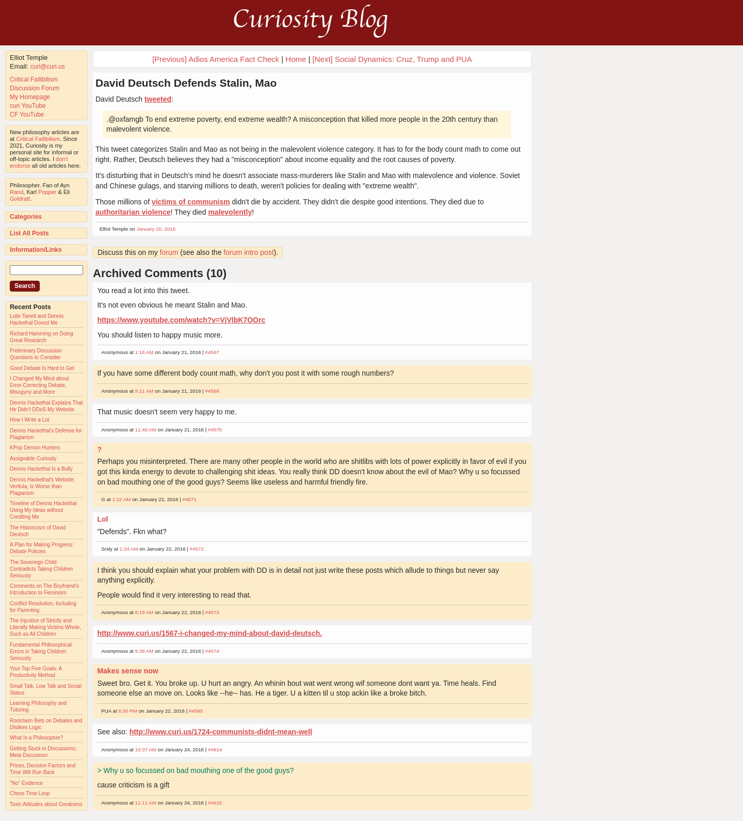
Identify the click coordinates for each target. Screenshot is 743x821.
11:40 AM (145, 429)
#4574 (212, 651)
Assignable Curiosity (33, 458)
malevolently (230, 212)
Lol (102, 519)
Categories (26, 216)
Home (295, 59)
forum (169, 252)
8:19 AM (144, 612)
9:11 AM (144, 391)
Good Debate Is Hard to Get (42, 368)
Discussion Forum (34, 88)
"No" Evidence (26, 783)
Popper (47, 192)
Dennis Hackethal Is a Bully (41, 469)
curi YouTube (28, 105)
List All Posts (29, 233)
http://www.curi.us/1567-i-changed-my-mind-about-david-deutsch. (209, 633)
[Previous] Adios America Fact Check (215, 59)
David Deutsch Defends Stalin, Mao (186, 83)
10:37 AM (145, 749)
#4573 (212, 612)
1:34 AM (129, 549)
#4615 (215, 803)
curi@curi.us (47, 66)
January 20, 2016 (156, 229)
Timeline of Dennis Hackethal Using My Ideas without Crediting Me (43, 510)
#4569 (212, 391)
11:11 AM (145, 803)
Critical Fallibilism (34, 79)
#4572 (197, 549)
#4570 (215, 429)
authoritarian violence (132, 212)
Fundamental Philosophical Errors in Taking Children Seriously (41, 651)
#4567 (212, 352)
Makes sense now (127, 671)
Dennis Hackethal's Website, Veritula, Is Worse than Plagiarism (42, 486)
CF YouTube (27, 114)
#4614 (215, 749)
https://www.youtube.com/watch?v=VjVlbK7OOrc (181, 320)
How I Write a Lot (30, 420)
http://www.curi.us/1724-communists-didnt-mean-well (221, 732)
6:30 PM (127, 711)
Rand (16, 192)
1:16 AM (144, 352)
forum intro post (248, 252)
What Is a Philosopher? (36, 737)
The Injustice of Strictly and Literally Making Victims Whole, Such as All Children (45, 627)
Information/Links (36, 249)
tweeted (157, 99)
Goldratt (20, 199)
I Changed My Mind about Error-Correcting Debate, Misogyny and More (39, 385)
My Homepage (30, 97)
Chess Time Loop (30, 793)
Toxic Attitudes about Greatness (46, 804)
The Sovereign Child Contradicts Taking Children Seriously (41, 568)
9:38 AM (144, 651)
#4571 (189, 499)
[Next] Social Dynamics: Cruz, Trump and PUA (392, 59)
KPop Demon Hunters (35, 447)
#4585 (196, 711)
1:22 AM (121, 499)
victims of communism (191, 202)
